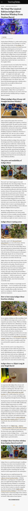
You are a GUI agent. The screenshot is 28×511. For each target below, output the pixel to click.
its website (18, 45)
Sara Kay (4, 37)
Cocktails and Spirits (11, 6)
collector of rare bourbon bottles (9, 478)
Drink (2, 6)
